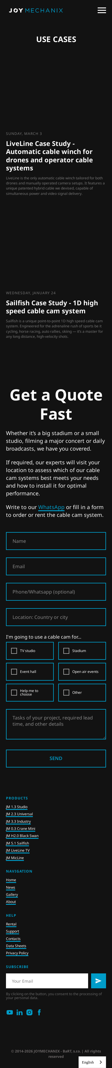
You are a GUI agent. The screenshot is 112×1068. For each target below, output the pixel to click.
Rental (11, 924)
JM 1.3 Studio (16, 806)
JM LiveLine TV (18, 850)
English (88, 1062)
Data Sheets (16, 945)
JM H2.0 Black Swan (22, 835)
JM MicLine (15, 857)
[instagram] (29, 1012)
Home (11, 879)
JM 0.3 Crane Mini (20, 828)
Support (12, 931)
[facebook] (39, 1012)
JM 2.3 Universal (19, 813)
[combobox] (92, 1062)
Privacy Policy (17, 953)
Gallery (12, 894)
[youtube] (9, 1012)
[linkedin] (19, 1012)
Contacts (13, 938)
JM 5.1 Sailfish (17, 843)
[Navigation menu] (102, 10)
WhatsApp (51, 507)
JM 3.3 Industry (18, 821)
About (11, 901)
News (10, 887)
